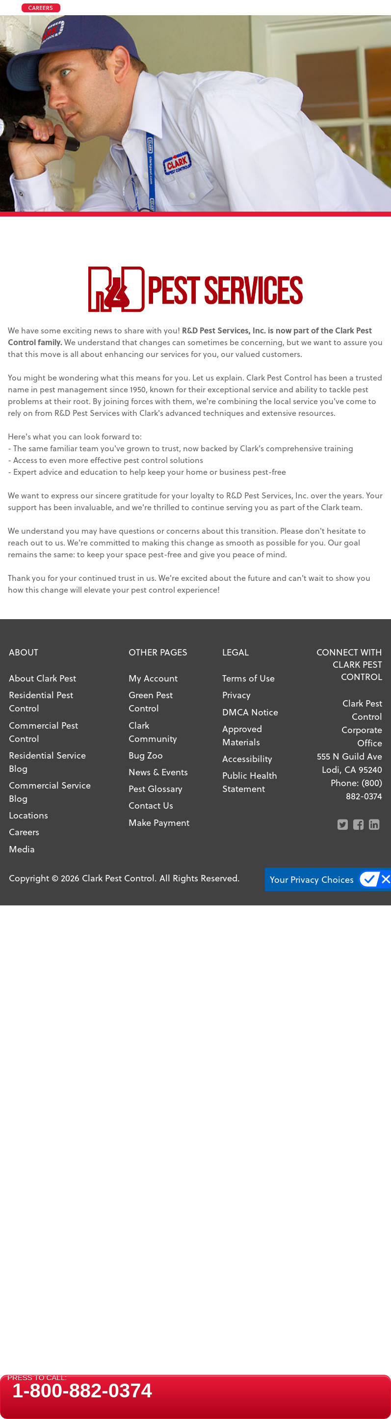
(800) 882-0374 (364, 789)
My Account (153, 677)
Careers (24, 831)
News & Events (158, 771)
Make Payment (159, 822)
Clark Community (153, 731)
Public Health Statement (249, 781)
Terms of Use (248, 677)
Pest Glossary (155, 788)
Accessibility (247, 758)
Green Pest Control (151, 701)
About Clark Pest (42, 677)
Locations (28, 814)
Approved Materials (242, 735)
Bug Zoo (146, 755)
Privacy (236, 694)
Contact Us (151, 805)
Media (22, 848)
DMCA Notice (250, 711)
